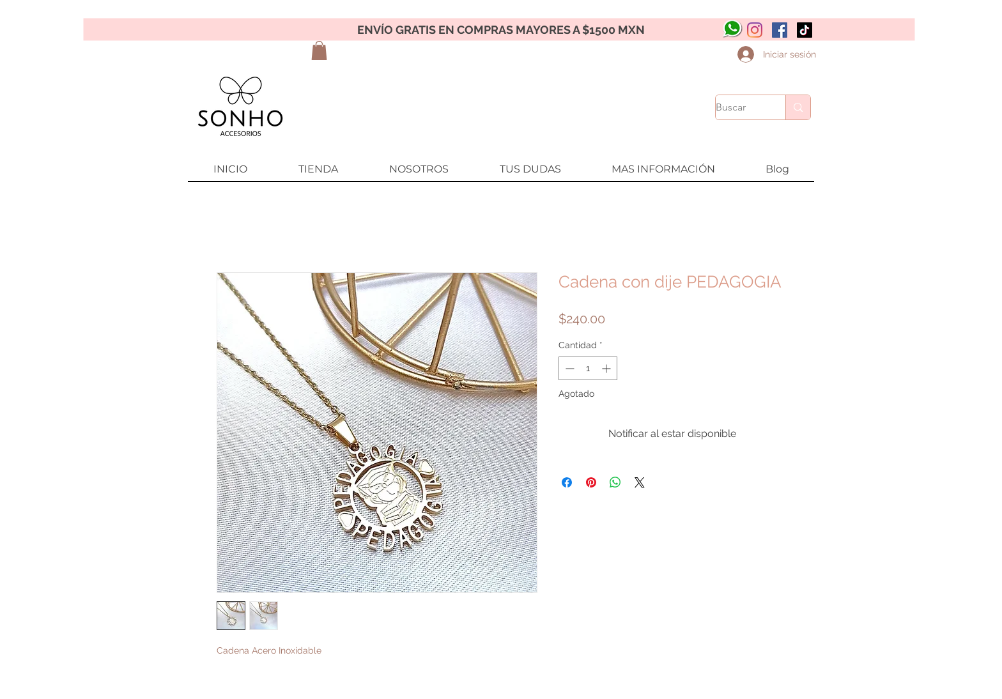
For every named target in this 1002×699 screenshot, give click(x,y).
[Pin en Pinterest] (591, 482)
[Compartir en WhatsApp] (615, 482)
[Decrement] (568, 368)
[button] (319, 50)
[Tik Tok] (804, 30)
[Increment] (607, 368)
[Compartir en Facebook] (566, 482)
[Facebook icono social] (779, 30)
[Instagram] (754, 30)
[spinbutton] (587, 368)
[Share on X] (639, 482)
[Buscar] (737, 107)
